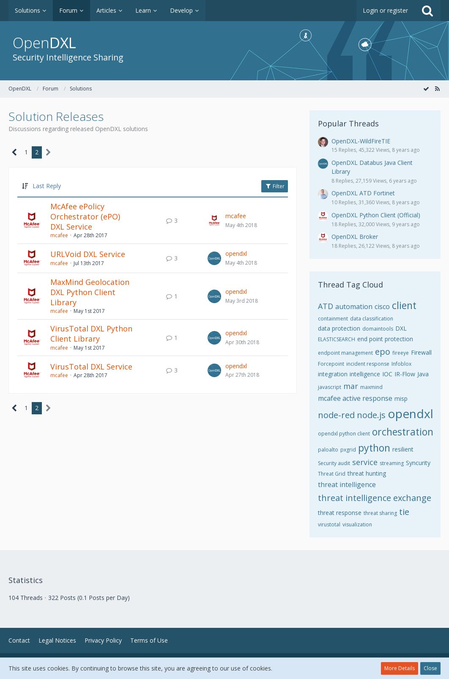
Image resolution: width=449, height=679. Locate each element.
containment (333, 318)
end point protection (385, 339)
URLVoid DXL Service (87, 254)
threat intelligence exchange (374, 498)
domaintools (377, 328)
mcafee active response (355, 398)
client (404, 305)
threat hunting (367, 473)
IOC (387, 374)
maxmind (371, 387)
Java (423, 374)
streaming (392, 463)
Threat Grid (331, 473)
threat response (339, 513)
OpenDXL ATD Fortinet (363, 193)
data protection (339, 328)
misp (401, 398)
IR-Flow (404, 374)
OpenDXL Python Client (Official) (375, 215)
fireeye (400, 352)
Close (430, 668)
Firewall (421, 352)
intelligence (365, 374)
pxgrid (348, 449)
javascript (329, 387)
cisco (382, 306)
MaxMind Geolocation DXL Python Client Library (89, 292)
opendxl (236, 253)
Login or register (385, 10)
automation (353, 306)
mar (350, 386)
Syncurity (418, 463)
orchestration (402, 431)
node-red (336, 415)
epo (382, 351)
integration (333, 374)
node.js (371, 415)
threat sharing (380, 513)
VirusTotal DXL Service (91, 366)
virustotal (329, 524)
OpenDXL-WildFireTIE (360, 141)
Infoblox (401, 363)
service (365, 462)
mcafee (59, 235)
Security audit (334, 463)
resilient (402, 449)
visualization (357, 524)
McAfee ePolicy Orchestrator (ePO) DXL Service (85, 216)
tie (404, 511)
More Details (399, 668)
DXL (401, 328)
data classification (371, 318)
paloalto (328, 449)
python (374, 447)
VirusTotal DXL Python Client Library (91, 333)
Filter (275, 186)
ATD (325, 306)
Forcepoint (331, 363)
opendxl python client (344, 433)
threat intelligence (347, 484)
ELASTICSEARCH (336, 339)
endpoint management (345, 352)
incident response (367, 363)
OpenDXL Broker (354, 237)
